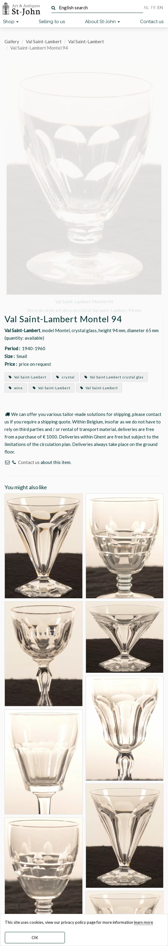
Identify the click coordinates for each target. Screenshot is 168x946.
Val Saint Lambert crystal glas (114, 377)
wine (16, 388)
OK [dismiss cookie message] (35, 937)
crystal (65, 377)
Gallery (12, 41)
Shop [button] (11, 21)
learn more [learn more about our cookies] (143, 922)
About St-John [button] (102, 21)
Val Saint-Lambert (44, 41)
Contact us (151, 21)
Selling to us (52, 21)
